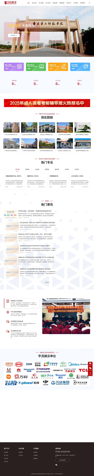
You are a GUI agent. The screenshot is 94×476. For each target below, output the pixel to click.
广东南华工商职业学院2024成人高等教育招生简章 (29, 151)
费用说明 (62, 3)
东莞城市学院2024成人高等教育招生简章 (83, 151)
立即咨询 (14, 35)
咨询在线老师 (62, 460)
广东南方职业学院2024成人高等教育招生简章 (12, 151)
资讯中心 (69, 3)
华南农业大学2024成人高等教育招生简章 (47, 134)
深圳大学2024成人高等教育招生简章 (83, 134)
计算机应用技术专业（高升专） (14, 176)
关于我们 (75, 3)
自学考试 (6, 461)
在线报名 (35, 452)
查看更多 (47, 253)
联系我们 (82, 3)
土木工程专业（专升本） (77, 176)
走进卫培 (21, 455)
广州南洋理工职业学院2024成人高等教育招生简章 (65, 134)
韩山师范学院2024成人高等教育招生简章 (29, 134)
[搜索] (89, 3)
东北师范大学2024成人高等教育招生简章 (65, 151)
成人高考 (34, 3)
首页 (28, 3)
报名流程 (55, 3)
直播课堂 (35, 458)
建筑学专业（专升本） (33, 176)
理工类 (7, 187)
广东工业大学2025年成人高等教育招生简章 (12, 134)
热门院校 (41, 3)
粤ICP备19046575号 (59, 473)
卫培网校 (35, 455)
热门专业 (48, 3)
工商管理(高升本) (53, 176)
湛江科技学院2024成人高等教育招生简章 (47, 151)
